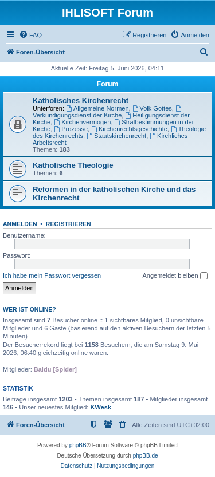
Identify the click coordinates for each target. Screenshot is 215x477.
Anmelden (20, 223)
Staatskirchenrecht (116, 135)
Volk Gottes (152, 108)
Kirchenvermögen (82, 122)
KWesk (100, 407)
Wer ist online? (29, 309)
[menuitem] (30, 35)
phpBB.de (145, 455)
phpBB (78, 445)
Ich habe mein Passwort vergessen (52, 275)
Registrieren (68, 223)
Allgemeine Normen (97, 108)
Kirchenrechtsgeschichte (129, 128)
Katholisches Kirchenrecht (80, 100)
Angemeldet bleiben (174, 276)
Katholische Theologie (73, 165)
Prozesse (71, 128)
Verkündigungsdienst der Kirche (108, 112)
